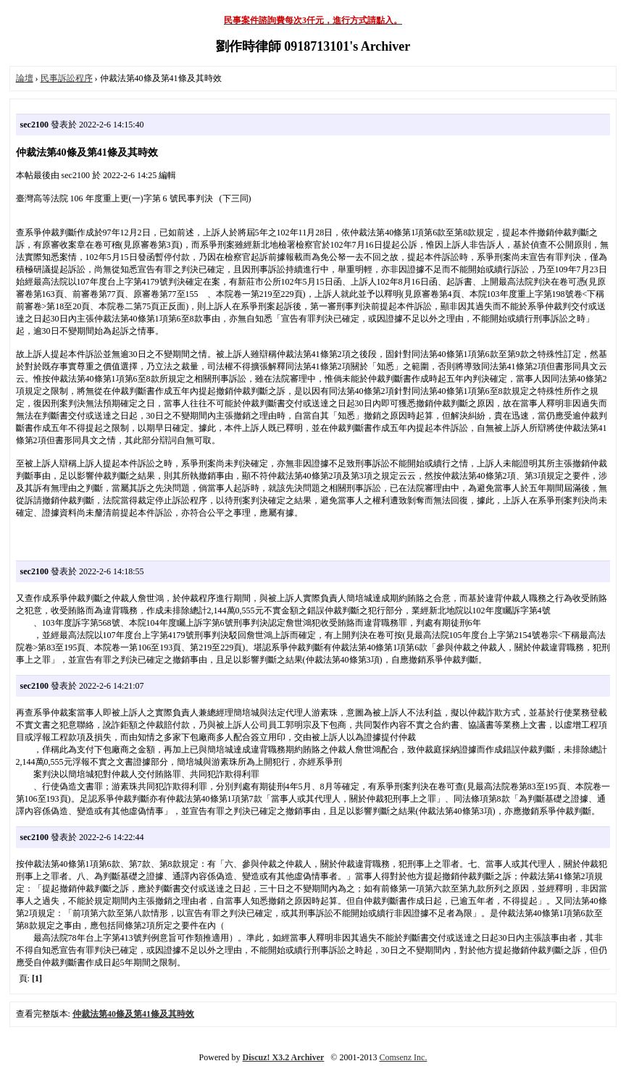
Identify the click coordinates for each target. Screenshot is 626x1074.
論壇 (24, 78)
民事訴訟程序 (67, 78)
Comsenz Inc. (403, 1057)
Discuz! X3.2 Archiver (284, 1057)
